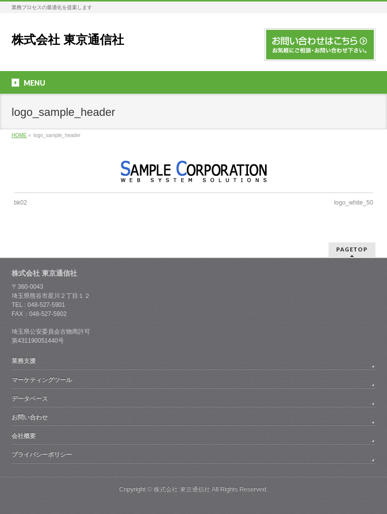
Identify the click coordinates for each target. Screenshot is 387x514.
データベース (30, 398)
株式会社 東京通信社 (68, 39)
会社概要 (24, 435)
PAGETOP (352, 249)
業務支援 (24, 360)
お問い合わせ (30, 417)
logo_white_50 (353, 202)
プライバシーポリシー (42, 454)
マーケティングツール (42, 379)
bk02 (20, 202)
